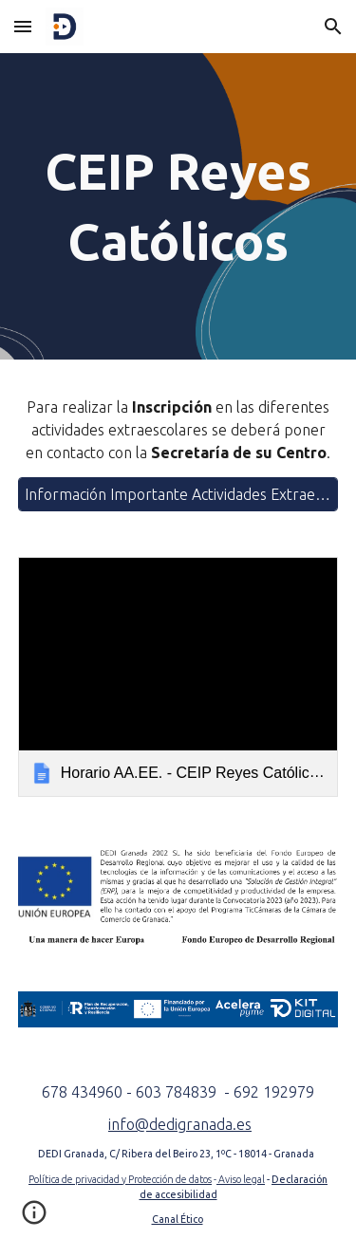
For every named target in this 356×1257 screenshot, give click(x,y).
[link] (178, 677)
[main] (178, 206)
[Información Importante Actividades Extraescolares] (178, 494)
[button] (23, 26)
